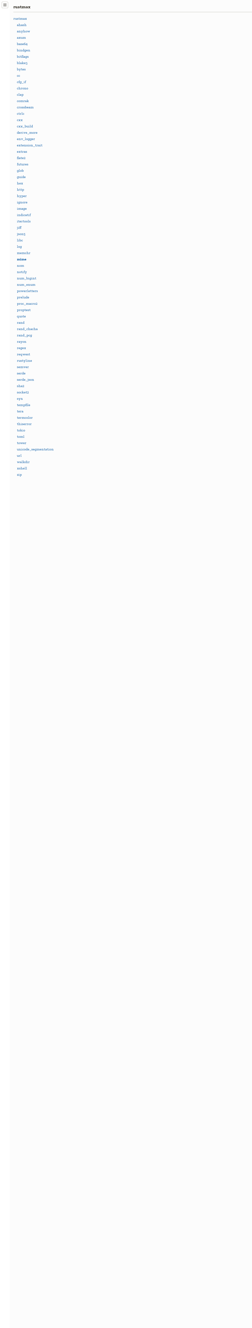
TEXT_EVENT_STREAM (97, 1079)
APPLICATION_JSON (95, 411)
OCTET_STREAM (91, 904)
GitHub (91, 60)
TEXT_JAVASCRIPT (93, 1120)
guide (21, 177)
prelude (23, 297)
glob (20, 170)
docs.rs (90, 48)
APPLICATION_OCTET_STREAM (104, 438)
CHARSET (86, 534)
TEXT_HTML (88, 1092)
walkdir (23, 462)
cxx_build (25, 126)
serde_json (25, 379)
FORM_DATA (88, 630)
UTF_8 (83, 1229)
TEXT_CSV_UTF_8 (92, 1065)
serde (21, 373)
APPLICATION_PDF (94, 452)
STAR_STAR (87, 983)
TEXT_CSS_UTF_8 (92, 1037)
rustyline (24, 360)
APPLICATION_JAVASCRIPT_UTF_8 (106, 397)
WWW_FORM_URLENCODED (102, 1298)
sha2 (20, 386)
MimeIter (86, 311)
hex (20, 183)
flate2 (21, 158)
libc (20, 240)
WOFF (83, 1270)
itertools (24, 221)
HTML (83, 657)
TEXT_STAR (87, 1161)
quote (21, 316)
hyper (22, 196)
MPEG (83, 849)
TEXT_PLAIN (88, 1133)
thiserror (24, 424)
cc (18, 75)
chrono (22, 88)
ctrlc (20, 113)
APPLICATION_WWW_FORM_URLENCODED (114, 466)
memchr (23, 253)
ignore (22, 202)
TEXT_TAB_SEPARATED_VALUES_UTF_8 (110, 1188)
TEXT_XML (87, 1215)
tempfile (23, 405)
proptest (24, 310)
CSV (81, 561)
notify (22, 272)
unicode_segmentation (35, 449)
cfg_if (21, 82)
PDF (81, 931)
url (19, 455)
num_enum (26, 284)
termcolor (25, 417)
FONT (83, 589)
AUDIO (83, 479)
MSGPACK (86, 863)
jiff (19, 227)
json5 (21, 234)
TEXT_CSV (86, 1051)
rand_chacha (27, 329)
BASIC (83, 493)
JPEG (82, 780)
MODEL (84, 821)
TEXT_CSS (86, 1024)
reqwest (23, 354)
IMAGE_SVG (88, 753)
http (20, 189)
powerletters (27, 291)
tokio (21, 430)
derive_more (27, 132)
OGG (82, 917)
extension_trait (29, 145)
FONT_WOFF (88, 602)
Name (83, 325)
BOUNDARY (88, 520)
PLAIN (83, 945)
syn (20, 398)
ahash (22, 25)
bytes (21, 69)
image (22, 208)
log (19, 246)
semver (23, 367)
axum (21, 37)
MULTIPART (88, 876)
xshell (22, 468)
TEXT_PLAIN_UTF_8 (94, 1147)
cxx (20, 120)
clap (20, 94)
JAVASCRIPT (88, 767)
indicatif (24, 215)
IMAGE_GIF (87, 698)
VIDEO (83, 1256)
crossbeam (25, 107)
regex (21, 348)
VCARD (84, 1243)
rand (20, 322)
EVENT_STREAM (91, 575)
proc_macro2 (27, 303)
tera (20, 411)
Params (84, 339)
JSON (82, 794)
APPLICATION (89, 370)
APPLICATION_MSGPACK (99, 424)
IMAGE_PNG (88, 726)
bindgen (23, 50)
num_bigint (26, 278)
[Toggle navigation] (5, 5)
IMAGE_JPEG (89, 712)
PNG (81, 958)
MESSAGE (86, 808)
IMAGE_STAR (89, 739)
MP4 (81, 835)
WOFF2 (84, 1284)
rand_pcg (24, 335)
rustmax (21, 6)
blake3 (22, 63)
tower (21, 443)
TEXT (82, 1010)
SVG (81, 996)
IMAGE (84, 671)
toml (20, 436)
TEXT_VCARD (89, 1202)
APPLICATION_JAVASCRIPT (100, 383)
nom (20, 265)
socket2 (23, 392)
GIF (81, 643)
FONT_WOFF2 (89, 616)
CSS (81, 548)
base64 (22, 44)
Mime (83, 298)
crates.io (91, 54)
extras (22, 151)
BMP (82, 507)
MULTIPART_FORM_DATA (99, 890)
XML (82, 1311)
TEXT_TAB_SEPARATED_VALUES (104, 1174)
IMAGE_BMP (88, 684)
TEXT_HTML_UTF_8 (94, 1106)
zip (19, 474)
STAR (82, 972)
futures (22, 164)
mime (21, 259)
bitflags (23, 56)
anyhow (23, 31)
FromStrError (89, 284)
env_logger (26, 139)
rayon (21, 341)
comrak (23, 101)
